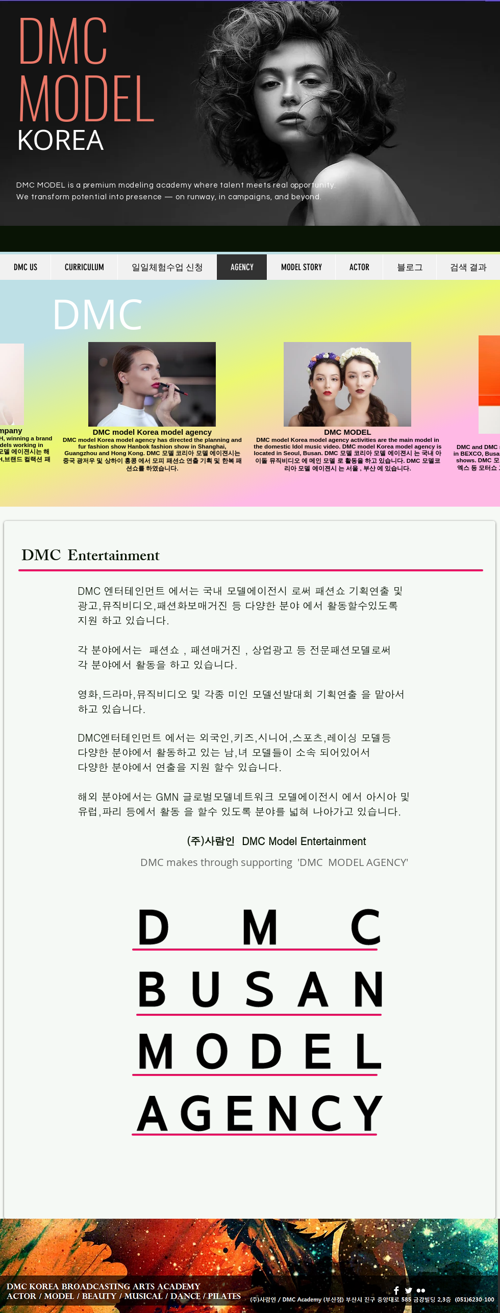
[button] (84, 267)
